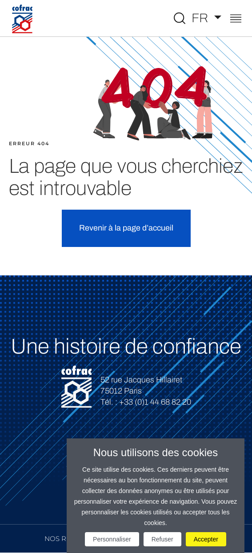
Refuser (162, 539)
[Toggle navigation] (236, 19)
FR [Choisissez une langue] (201, 18)
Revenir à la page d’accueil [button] (126, 227)
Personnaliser (112, 539)
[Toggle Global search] (180, 18)
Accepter (206, 539)
